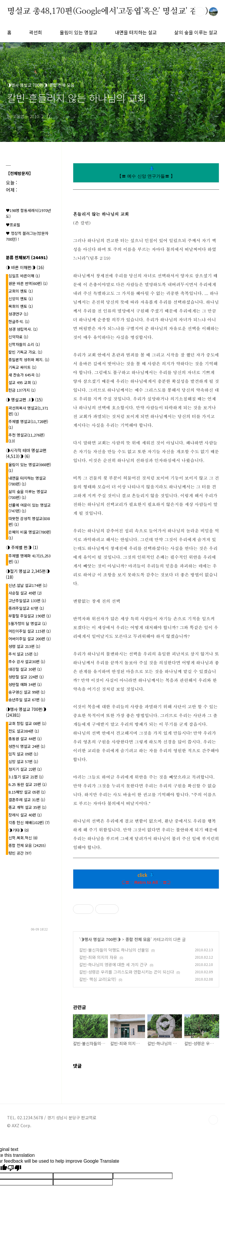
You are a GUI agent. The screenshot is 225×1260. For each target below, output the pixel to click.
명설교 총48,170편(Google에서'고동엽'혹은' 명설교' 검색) (107, 11)
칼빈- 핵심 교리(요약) (97, 979)
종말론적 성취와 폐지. (28, 359)
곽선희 (35, 32)
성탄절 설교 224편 (26, 677)
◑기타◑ (18, 830)
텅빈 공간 (19, 853)
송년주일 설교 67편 (26, 699)
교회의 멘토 (20, 291)
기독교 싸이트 (22, 367)
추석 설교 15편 (23, 654)
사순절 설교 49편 (25, 593)
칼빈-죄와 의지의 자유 (98, 957)
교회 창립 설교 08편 (27, 723)
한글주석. (18, 321)
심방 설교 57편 (23, 761)
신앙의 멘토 (20, 298)
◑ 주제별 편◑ (22, 547)
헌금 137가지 (21, 390)
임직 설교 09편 (23, 754)
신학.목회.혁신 (23, 837)
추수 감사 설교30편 (26, 661)
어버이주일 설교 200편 (29, 638)
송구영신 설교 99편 (26, 692)
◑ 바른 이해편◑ (25, 267)
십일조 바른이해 (24, 276)
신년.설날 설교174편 (27, 585)
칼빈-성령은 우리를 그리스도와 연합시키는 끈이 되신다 (126, 972)
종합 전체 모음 (138, 939)
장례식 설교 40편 (25, 815)
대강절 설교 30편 (25, 669)
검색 (199, 11)
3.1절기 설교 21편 (25, 777)
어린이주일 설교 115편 (29, 631)
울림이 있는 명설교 (78, 32)
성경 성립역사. (23, 329)
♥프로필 (13, 224)
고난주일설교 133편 (27, 600)
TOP (213, 1120)
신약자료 (18, 336)
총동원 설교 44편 (25, 738)
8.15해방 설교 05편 (26, 792)
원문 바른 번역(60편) (27, 283)
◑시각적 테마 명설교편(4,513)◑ (26, 453)
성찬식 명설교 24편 (26, 746)
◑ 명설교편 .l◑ (24, 400)
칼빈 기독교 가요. (25, 352)
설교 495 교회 (22, 382)
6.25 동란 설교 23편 (27, 784)
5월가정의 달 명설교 (27, 623)
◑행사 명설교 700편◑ (100, 939)
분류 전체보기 (27, 257)
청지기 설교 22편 (25, 769)
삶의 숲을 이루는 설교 (195, 32)
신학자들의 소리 (24, 344)
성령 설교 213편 (24, 646)
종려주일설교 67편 (26, 608)
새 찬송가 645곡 (24, 375)
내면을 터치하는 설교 (136, 32)
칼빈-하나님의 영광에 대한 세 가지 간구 (113, 964)
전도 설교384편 (23, 731)
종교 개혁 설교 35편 (27, 807)
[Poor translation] (14, 1168)
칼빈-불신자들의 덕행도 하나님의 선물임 (114, 950)
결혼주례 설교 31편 (26, 799)
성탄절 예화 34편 (25, 684)
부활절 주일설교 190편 (29, 616)
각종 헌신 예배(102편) (29, 822)
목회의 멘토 (20, 306)
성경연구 (18, 314)
